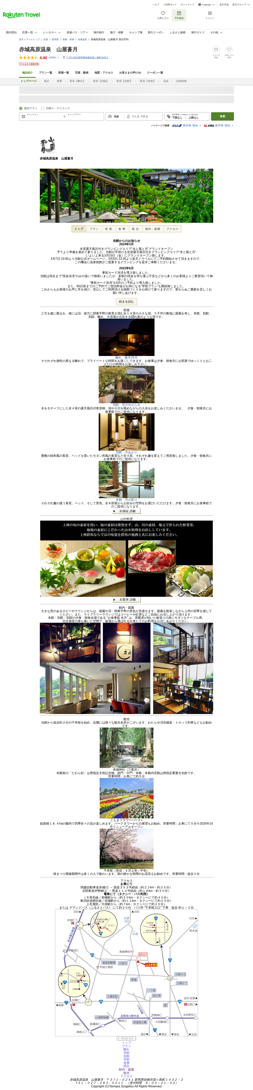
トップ (78, 228)
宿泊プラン (30, 108)
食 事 (122, 228)
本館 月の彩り (126, 499)
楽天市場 (224, 4)
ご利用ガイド (170, 4)
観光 (126, 1073)
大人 (134, 116)
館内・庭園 (152, 228)
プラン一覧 (45, 72)
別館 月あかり (126, 452)
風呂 (46, 81)
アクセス (173, 228)
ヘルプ (155, 4)
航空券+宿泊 (185, 125)
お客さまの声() (130, 72)
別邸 (126, 1052)
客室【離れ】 (78, 81)
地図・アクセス (103, 72)
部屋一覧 (63, 72)
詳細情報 (181, 81)
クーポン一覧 (155, 72)
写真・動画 (81, 72)
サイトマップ (187, 4)
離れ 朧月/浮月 (126, 357)
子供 (143, 116)
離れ (126, 1049)
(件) (54, 57)
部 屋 (108, 228)
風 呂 (135, 228)
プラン (94, 228)
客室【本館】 (148, 81)
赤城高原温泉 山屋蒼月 (48, 49)
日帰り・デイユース (58, 108)
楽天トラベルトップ (29, 39)
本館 (126, 1059)
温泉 (166, 81)
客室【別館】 (124, 81)
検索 (222, 116)
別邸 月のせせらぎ (126, 404)
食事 (59, 81)
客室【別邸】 (101, 81)
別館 (126, 1056)
